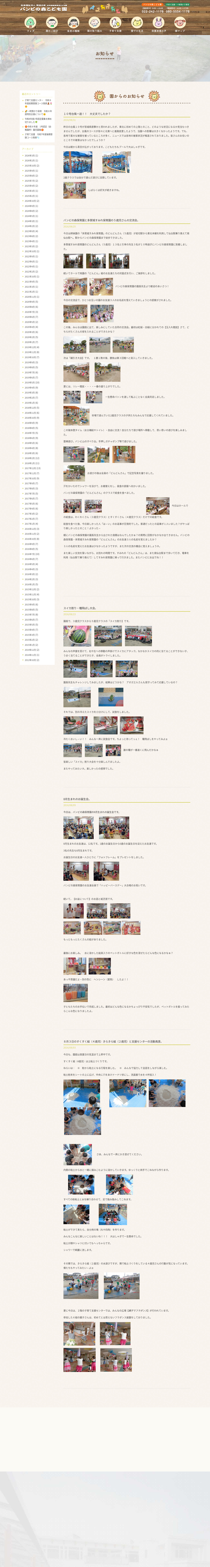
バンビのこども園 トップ (32, 77)
